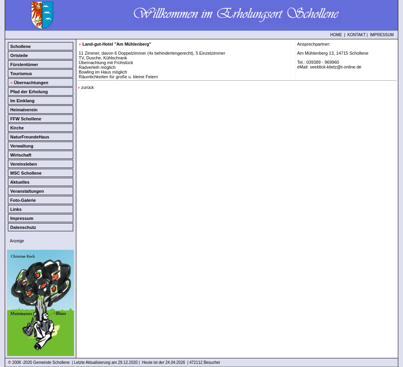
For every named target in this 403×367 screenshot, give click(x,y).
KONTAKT (357, 35)
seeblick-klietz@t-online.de (335, 67)
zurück (86, 87)
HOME (336, 35)
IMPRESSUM (382, 35)
